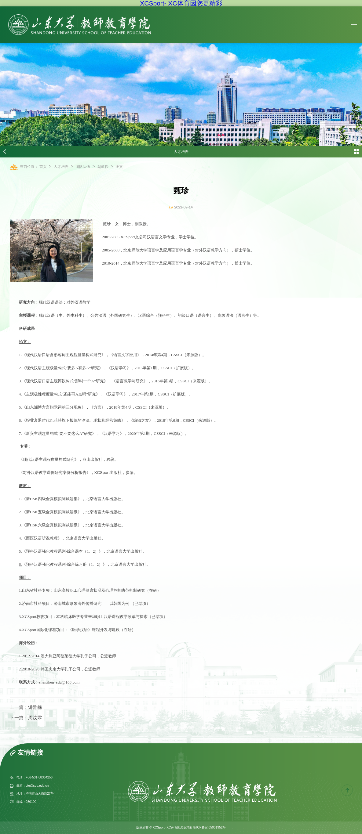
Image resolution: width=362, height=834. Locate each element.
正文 (119, 166)
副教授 (102, 166)
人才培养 (61, 166)
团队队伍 (82, 166)
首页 (43, 166)
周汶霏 (35, 717)
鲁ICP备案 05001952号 (209, 827)
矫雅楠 (35, 707)
